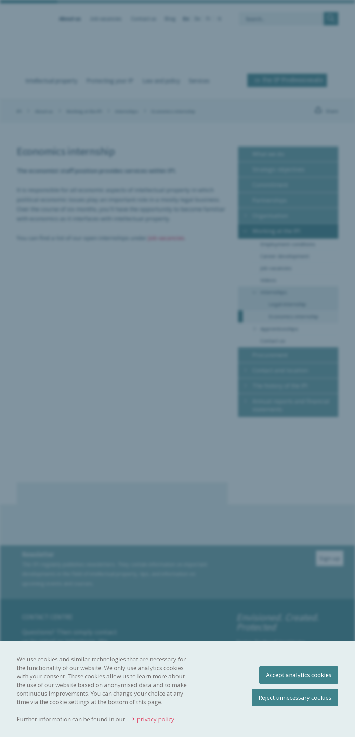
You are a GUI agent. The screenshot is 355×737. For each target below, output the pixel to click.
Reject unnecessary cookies (295, 697)
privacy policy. (156, 719)
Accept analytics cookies (298, 675)
